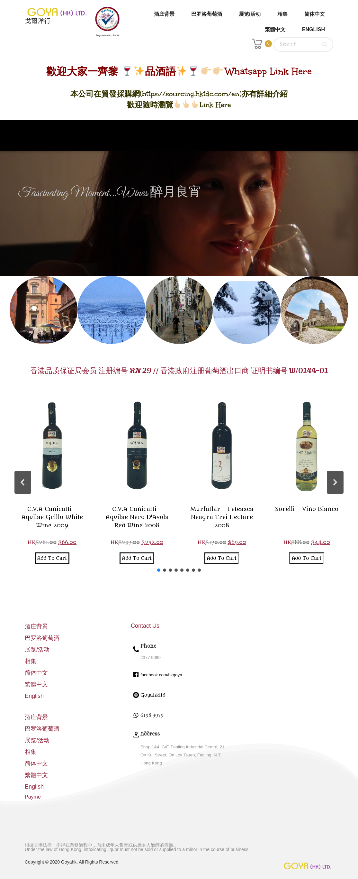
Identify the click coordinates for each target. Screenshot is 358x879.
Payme (33, 797)
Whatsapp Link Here (268, 71)
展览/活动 (250, 14)
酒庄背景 (164, 14)
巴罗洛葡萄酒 (206, 14)
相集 (282, 14)
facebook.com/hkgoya (161, 674)
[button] (22, 482)
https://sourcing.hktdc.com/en (190, 93)
